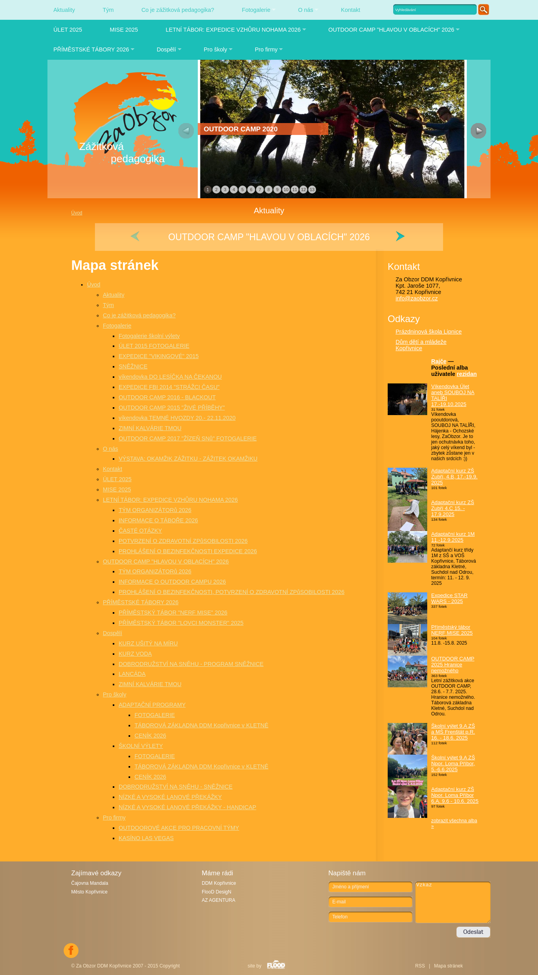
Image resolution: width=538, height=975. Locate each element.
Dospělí (166, 49)
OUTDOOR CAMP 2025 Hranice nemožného (452, 664)
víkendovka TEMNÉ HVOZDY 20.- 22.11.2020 (177, 418)
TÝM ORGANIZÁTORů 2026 (155, 510)
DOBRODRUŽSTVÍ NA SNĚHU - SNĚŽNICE (176, 786)
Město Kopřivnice (89, 892)
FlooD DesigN (216, 892)
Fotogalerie (256, 10)
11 (294, 189)
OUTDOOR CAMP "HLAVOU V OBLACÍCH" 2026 (391, 30)
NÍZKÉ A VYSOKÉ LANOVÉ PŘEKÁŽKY (170, 797)
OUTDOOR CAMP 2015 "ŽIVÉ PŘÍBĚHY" (172, 407)
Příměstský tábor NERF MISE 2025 (452, 630)
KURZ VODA (135, 654)
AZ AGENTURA (218, 900)
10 (286, 189)
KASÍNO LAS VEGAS (146, 838)
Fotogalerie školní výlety (149, 336)
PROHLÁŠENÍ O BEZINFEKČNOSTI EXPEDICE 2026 (188, 551)
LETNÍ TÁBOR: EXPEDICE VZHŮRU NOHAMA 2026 (233, 30)
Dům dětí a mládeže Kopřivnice (421, 345)
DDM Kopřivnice (219, 883)
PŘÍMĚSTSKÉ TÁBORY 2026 (91, 49)
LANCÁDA (132, 674)
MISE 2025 (124, 30)
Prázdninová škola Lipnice (429, 331)
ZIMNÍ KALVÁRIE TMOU (150, 428)
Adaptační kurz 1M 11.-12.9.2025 (453, 537)
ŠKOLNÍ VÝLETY (141, 746)
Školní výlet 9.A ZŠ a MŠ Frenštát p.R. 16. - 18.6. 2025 (453, 732)
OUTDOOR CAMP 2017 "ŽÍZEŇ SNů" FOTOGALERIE (188, 438)
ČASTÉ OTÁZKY (140, 530)
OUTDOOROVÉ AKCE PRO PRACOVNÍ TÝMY (179, 828)
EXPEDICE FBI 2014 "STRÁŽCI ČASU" (169, 387)
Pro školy (215, 49)
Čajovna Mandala (89, 883)
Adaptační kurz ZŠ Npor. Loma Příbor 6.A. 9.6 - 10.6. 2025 (455, 795)
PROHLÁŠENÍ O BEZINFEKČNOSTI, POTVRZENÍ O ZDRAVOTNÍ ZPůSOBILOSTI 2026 (232, 592)
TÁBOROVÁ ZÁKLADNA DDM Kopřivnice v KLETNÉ (201, 725)
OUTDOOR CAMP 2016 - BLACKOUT (167, 397)
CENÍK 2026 (150, 735)
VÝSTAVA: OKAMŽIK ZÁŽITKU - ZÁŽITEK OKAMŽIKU (188, 458)
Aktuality (64, 10)
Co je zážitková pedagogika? (177, 10)
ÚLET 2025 (67, 30)
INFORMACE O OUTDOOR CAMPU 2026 (172, 582)
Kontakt (350, 10)
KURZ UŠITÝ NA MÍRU (148, 643)
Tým (108, 10)
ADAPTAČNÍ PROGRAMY (152, 705)
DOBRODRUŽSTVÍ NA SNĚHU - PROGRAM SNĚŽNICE (191, 664)
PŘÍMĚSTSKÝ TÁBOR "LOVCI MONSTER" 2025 (181, 623)
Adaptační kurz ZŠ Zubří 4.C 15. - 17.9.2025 (452, 508)
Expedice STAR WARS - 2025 (449, 598)
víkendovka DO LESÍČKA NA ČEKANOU (170, 377)
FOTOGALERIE (154, 715)
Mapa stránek (448, 966)
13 (312, 189)
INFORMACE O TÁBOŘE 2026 (158, 520)
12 (303, 189)
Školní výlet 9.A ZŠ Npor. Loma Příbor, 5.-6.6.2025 (453, 763)
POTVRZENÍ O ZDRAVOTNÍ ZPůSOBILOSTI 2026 (183, 541)
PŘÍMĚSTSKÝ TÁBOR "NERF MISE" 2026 (173, 612)
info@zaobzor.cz (417, 298)
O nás (305, 10)
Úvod (93, 284)
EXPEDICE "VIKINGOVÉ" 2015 (159, 356)
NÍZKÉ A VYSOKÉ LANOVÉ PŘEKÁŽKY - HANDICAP (187, 807)
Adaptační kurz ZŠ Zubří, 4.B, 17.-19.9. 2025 (454, 477)
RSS (420, 966)
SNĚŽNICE (133, 366)
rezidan (467, 374)
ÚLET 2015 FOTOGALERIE (154, 346)
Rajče (438, 361)
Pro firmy (266, 49)
